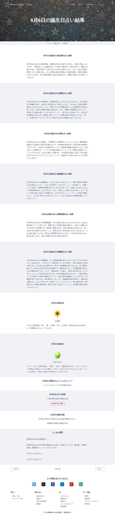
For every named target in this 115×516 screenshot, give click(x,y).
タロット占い (64, 496)
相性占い (63, 501)
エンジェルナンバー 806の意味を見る (57, 385)
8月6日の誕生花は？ (35, 453)
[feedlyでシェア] (81, 484)
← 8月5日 (15, 469)
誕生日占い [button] (90, 4)
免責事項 (87, 498)
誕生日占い (57, 43)
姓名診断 (63, 506)
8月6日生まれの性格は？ (37, 439)
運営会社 (87, 504)
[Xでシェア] (43, 484)
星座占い (39, 498)
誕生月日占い (40, 496)
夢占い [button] (80, 4)
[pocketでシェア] (71, 484)
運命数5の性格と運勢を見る (57, 423)
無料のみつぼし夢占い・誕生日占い (22, 4)
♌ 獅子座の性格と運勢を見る (57, 399)
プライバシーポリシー (91, 501)
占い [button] (100, 4)
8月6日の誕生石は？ (35, 459)
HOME (73, 4)
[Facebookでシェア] (53, 484)
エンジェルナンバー (66, 504)
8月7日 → (100, 469)
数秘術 (38, 504)
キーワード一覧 (17, 498)
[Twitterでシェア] (34, 484)
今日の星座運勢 (41, 501)
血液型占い (64, 498)
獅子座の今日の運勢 (57, 403)
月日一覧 (57, 469)
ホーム (49, 43)
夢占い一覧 (16, 496)
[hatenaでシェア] (62, 484)
